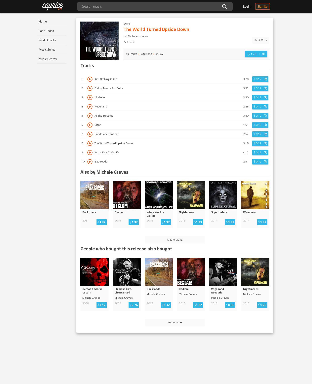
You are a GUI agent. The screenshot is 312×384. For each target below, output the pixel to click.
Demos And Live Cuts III (92, 290)
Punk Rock (260, 40)
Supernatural (219, 212)
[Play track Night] (90, 125)
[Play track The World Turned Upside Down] (90, 143)
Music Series (47, 49)
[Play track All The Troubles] (90, 116)
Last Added (46, 31)
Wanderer (249, 212)
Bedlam (119, 212)
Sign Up (262, 6)
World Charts (47, 40)
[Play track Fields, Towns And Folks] (90, 88)
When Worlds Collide (155, 214)
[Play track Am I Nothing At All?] (90, 79)
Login (246, 6)
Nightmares (186, 212)
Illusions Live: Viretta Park (123, 290)
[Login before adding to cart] (256, 54)
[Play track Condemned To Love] (90, 134)
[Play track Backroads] (90, 161)
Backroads (89, 212)
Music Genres (48, 59)
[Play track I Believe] (90, 97)
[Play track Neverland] (90, 106)
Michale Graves (138, 36)
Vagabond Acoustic (217, 290)
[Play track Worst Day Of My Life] (90, 152)
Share (129, 41)
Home (43, 21)
